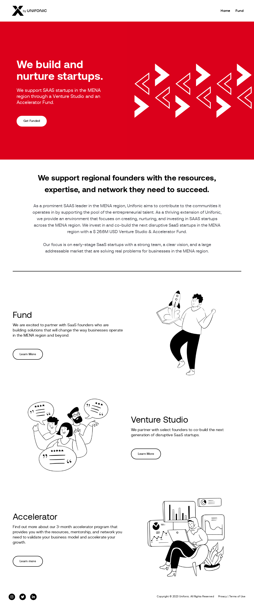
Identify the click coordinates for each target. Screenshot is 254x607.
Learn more (28, 561)
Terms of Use (237, 596)
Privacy (222, 596)
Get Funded (31, 120)
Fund (239, 11)
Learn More (28, 354)
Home (225, 11)
